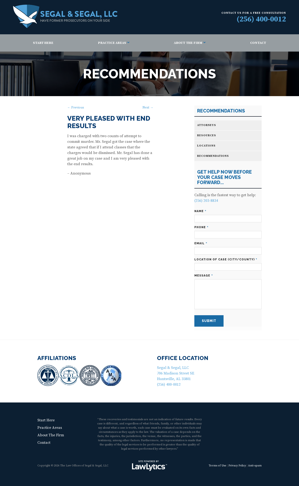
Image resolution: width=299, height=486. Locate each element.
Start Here (43, 43)
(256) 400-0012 (261, 19)
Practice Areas (112, 43)
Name (200, 211)
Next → (147, 108)
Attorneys (206, 125)
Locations (206, 145)
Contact (258, 43)
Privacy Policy (237, 465)
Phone (201, 227)
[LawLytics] (149, 465)
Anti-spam (255, 465)
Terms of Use (217, 465)
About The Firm (188, 43)
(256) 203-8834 (206, 200)
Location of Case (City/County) (225, 259)
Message (203, 275)
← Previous (75, 108)
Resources (206, 135)
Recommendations (221, 111)
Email (200, 243)
